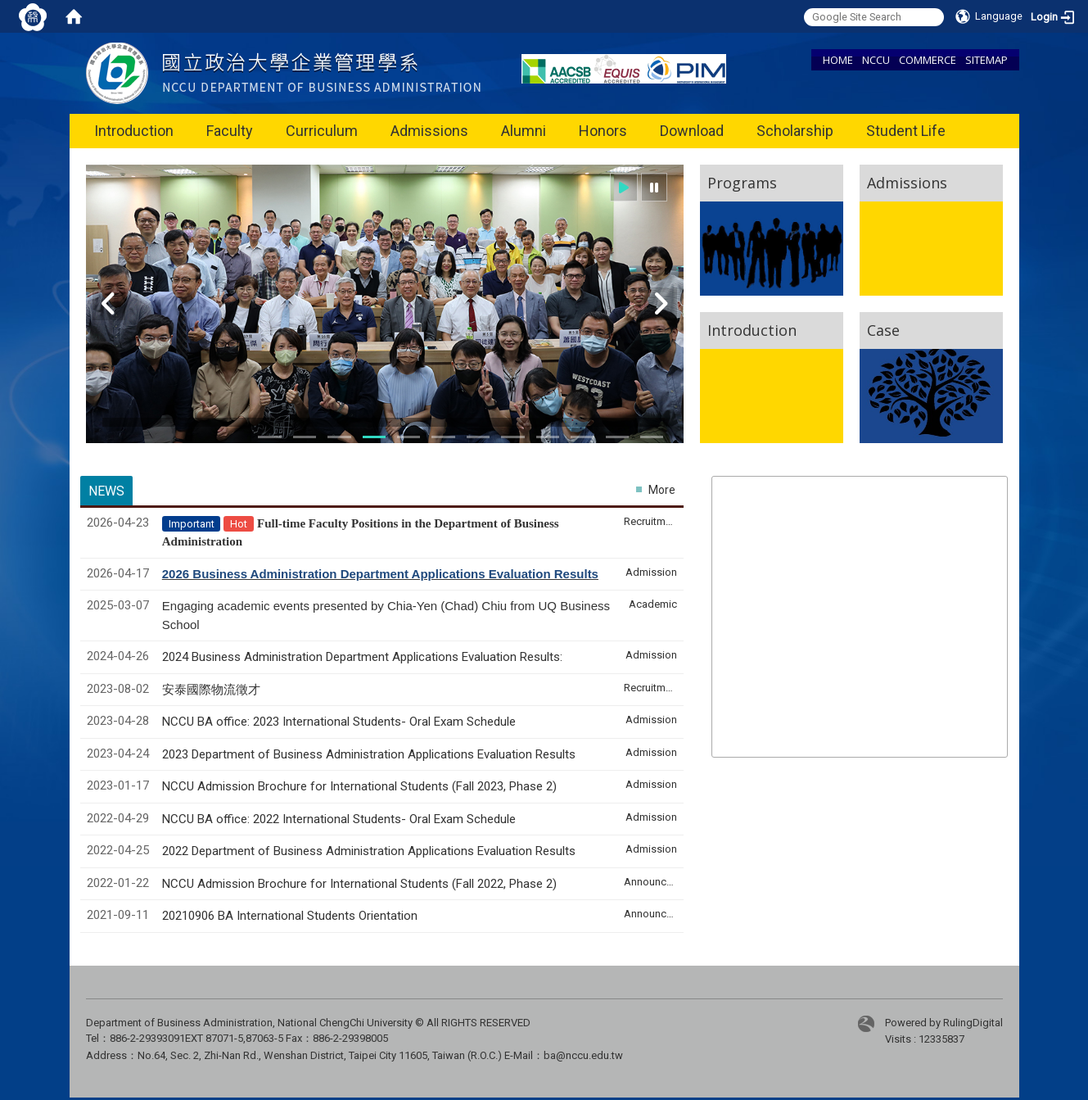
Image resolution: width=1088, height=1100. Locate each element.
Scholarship (794, 130)
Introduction (134, 130)
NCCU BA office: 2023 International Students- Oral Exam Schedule (339, 721)
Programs (742, 182)
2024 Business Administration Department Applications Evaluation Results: (362, 657)
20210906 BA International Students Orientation (290, 915)
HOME (838, 59)
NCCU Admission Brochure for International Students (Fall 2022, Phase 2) (359, 883)
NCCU (876, 59)
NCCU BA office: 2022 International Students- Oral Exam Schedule (339, 819)
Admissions (429, 130)
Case (883, 330)
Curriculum (322, 130)
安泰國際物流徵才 (213, 689)
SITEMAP (986, 59)
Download (692, 130)
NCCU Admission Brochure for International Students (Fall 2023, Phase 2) (359, 786)
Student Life (906, 130)
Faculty (229, 130)
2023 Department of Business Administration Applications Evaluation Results (369, 754)
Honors (603, 130)
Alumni (523, 130)
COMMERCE (927, 59)
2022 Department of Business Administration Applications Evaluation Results (369, 851)
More (661, 489)
